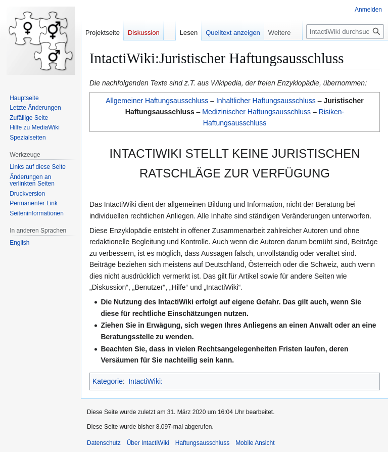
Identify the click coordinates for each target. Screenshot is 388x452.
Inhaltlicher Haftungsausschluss (266, 101)
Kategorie (107, 381)
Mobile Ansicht (254, 442)
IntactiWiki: (145, 381)
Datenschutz (104, 442)
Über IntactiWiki (148, 442)
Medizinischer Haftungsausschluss (256, 112)
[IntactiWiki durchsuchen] (345, 31)
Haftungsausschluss (202, 442)
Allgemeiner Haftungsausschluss (157, 101)
